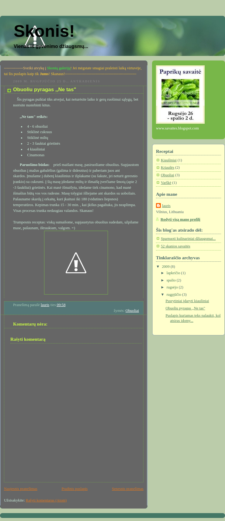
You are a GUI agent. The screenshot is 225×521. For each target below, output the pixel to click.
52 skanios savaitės (175, 246)
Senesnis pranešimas (128, 489)
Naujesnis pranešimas (20, 489)
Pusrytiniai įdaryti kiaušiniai (187, 301)
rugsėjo (173, 287)
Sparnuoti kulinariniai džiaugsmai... (188, 238)
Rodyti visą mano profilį (180, 219)
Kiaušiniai (169, 160)
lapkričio (174, 273)
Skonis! (44, 31)
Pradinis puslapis (74, 489)
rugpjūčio (174, 294)
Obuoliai (132, 311)
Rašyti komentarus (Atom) (46, 500)
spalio (172, 280)
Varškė (166, 183)
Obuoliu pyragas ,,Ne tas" (185, 308)
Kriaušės (167, 167)
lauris (166, 206)
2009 (166, 266)
